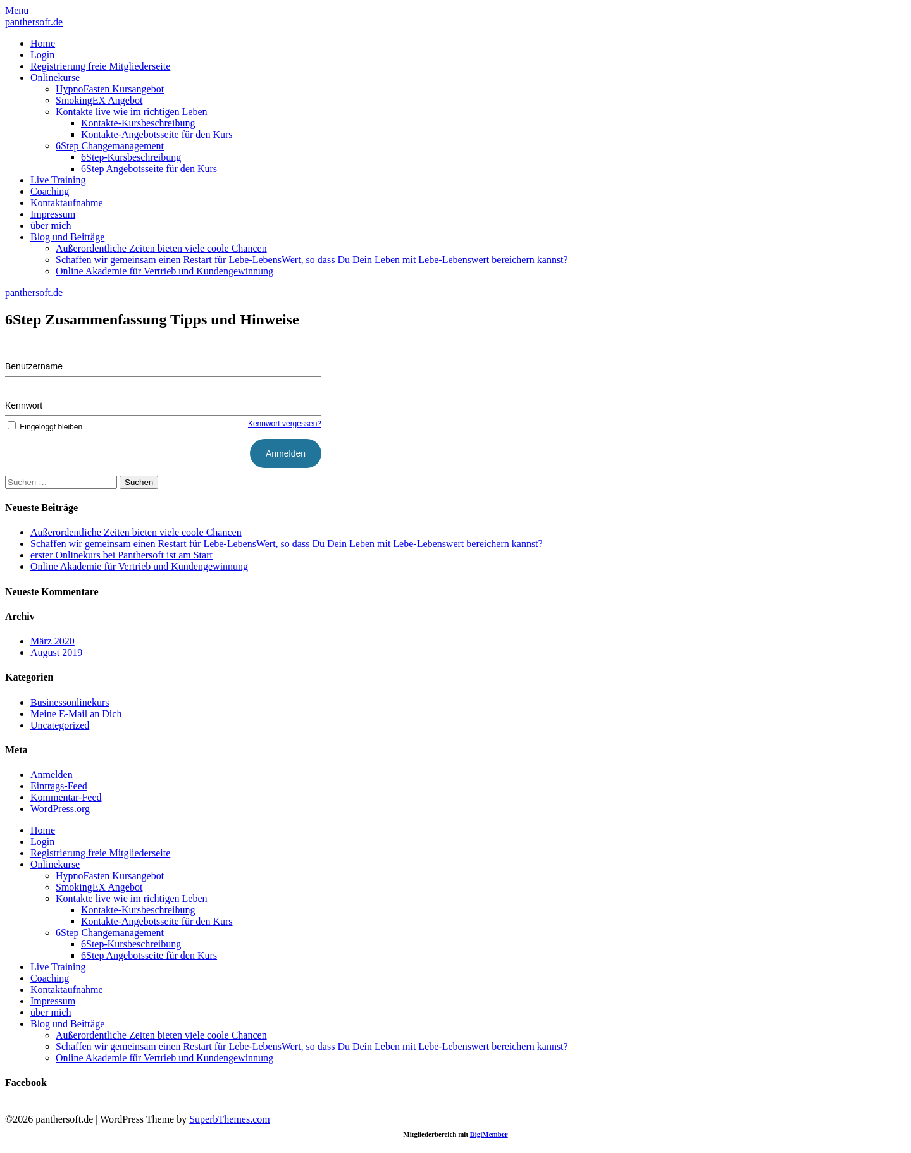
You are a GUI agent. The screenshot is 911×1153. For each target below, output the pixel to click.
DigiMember (489, 1134)
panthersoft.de (34, 21)
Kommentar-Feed (66, 797)
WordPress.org (60, 808)
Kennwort (23, 405)
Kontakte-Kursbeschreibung (138, 123)
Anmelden (51, 774)
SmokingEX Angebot (99, 100)
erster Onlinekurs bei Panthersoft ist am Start (121, 555)
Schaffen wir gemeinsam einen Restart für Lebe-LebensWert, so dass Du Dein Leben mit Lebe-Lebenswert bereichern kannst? (312, 259)
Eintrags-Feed (58, 785)
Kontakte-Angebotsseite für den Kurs (157, 134)
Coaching (49, 191)
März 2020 (52, 641)
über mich (50, 225)
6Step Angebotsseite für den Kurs (149, 168)
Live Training (58, 180)
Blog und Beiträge (67, 236)
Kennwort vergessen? (284, 423)
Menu (16, 10)
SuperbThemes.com (229, 1119)
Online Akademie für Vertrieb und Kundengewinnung (164, 271)
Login (42, 54)
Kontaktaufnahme (66, 202)
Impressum (52, 214)
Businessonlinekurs (69, 702)
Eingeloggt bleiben (43, 426)
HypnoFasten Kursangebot (110, 88)
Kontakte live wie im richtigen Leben (131, 111)
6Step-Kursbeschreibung (131, 157)
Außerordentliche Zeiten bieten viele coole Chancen (161, 248)
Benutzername (34, 366)
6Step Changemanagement (110, 145)
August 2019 (56, 652)
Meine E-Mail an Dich (75, 713)
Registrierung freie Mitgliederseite (100, 66)
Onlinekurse (55, 77)
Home (42, 43)
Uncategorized (59, 725)
